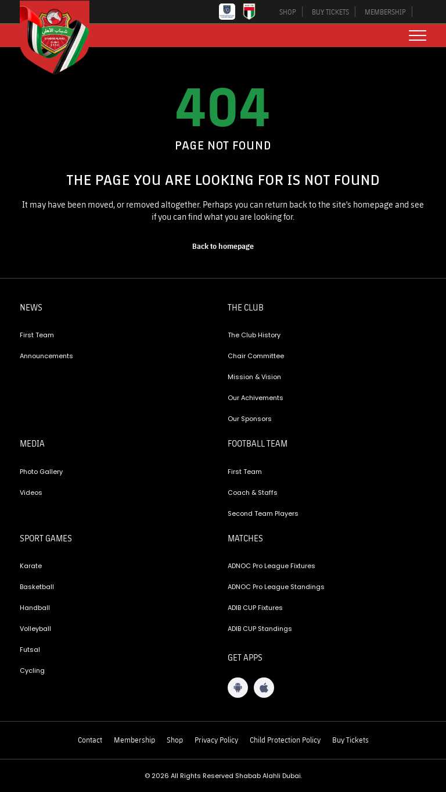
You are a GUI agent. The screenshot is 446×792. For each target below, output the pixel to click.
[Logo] (63, 37)
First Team (37, 335)
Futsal (30, 649)
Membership (134, 739)
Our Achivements (255, 397)
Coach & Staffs (253, 492)
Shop (175, 739)
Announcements (46, 356)
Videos (31, 492)
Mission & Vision (254, 376)
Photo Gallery (41, 471)
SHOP (287, 12)
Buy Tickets (350, 739)
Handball (35, 607)
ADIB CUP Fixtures (255, 607)
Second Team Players (263, 513)
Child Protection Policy (285, 739)
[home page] (223, 246)
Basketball (37, 586)
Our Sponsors (250, 418)
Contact (90, 739)
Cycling (32, 670)
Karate (31, 565)
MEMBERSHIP (385, 12)
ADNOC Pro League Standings (276, 586)
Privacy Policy (216, 739)
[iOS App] (264, 687)
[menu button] (417, 35)
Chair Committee (256, 356)
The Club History (254, 335)
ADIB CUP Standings (260, 628)
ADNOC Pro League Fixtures (271, 565)
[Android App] (238, 687)
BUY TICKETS (330, 12)
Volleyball (35, 628)
